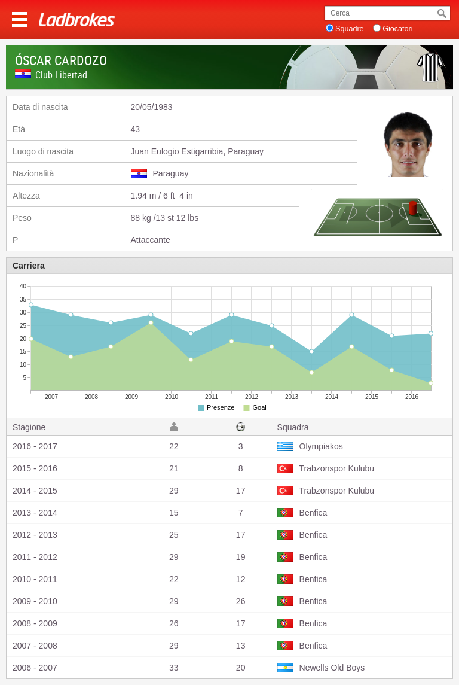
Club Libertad (61, 74)
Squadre (349, 29)
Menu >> (19, 19)
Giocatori (397, 29)
